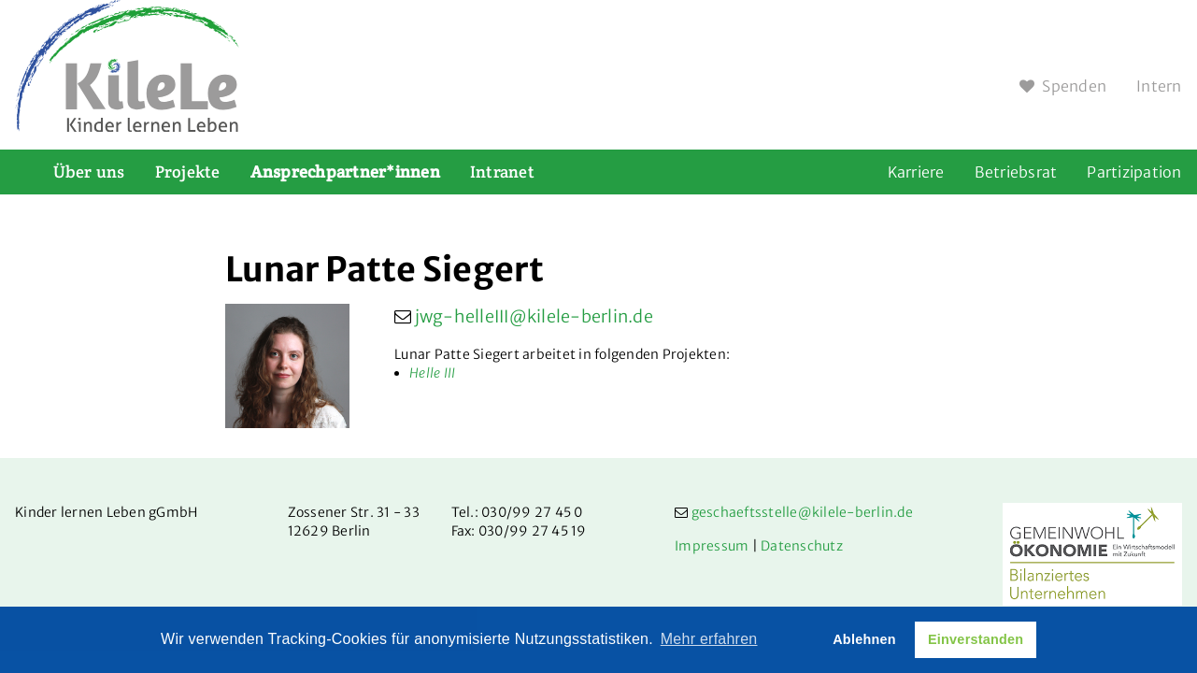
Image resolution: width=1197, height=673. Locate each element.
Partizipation (1134, 172)
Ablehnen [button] (864, 639)
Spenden (1062, 86)
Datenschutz (802, 545)
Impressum (711, 545)
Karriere (916, 172)
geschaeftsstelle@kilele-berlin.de (802, 512)
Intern (1159, 86)
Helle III (432, 373)
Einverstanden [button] (975, 639)
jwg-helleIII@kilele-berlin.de (534, 316)
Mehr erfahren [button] (709, 639)
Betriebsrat (1016, 172)
